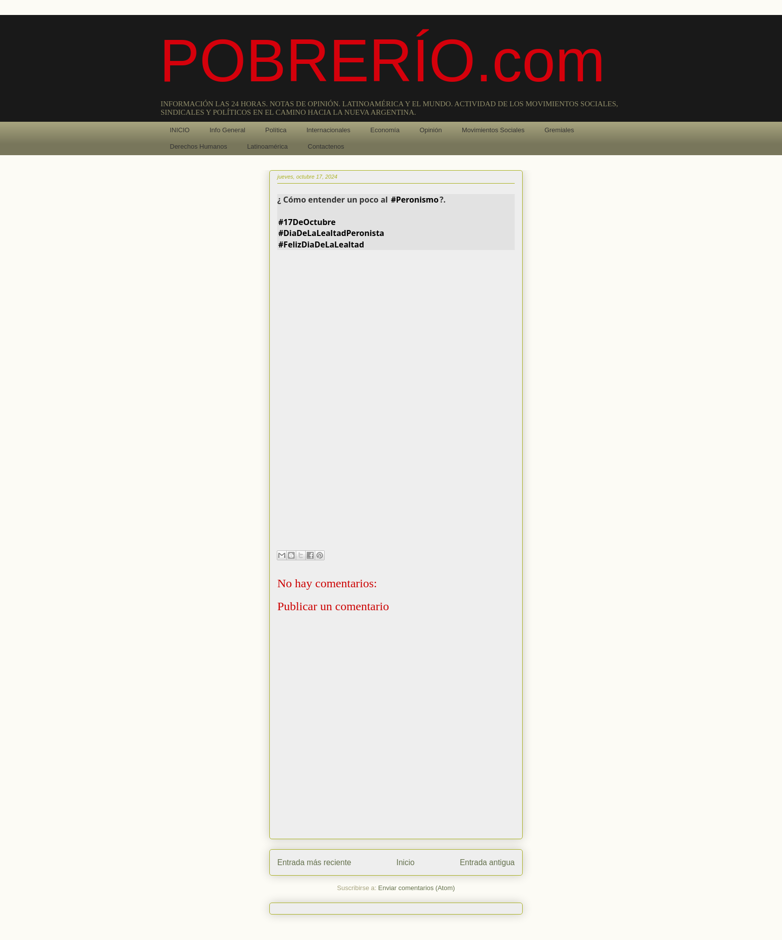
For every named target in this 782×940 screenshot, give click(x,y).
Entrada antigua (487, 862)
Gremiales (559, 130)
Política (276, 130)
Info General (227, 130)
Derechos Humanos (198, 146)
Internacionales (328, 130)
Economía (385, 130)
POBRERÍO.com (382, 60)
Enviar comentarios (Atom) (416, 888)
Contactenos (326, 146)
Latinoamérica (267, 146)
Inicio (405, 862)
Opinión (430, 130)
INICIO (180, 130)
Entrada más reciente (314, 862)
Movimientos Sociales (493, 130)
